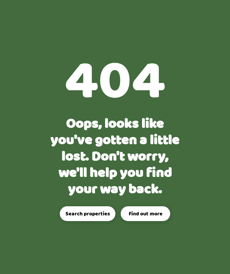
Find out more (146, 214)
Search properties (87, 214)
